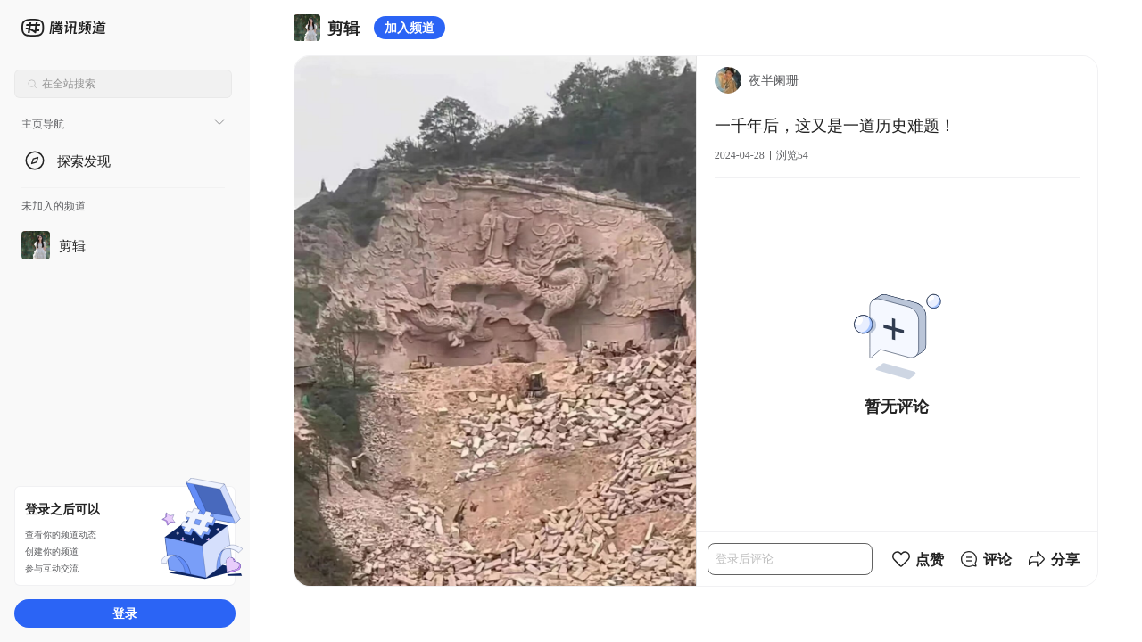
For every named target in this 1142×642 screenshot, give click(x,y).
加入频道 (409, 27)
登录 (124, 613)
